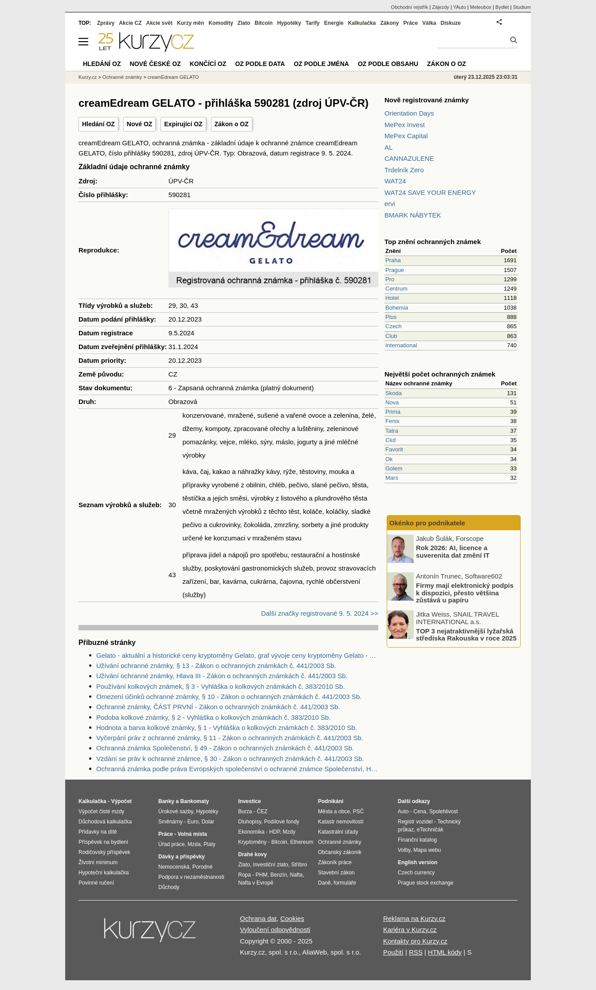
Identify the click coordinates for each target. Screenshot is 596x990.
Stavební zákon (336, 873)
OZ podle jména (321, 63)
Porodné (202, 867)
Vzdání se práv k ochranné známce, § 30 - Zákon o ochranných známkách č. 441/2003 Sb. (230, 758)
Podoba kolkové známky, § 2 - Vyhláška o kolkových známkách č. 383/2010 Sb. (213, 717)
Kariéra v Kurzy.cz (410, 929)
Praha (393, 260)
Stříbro (299, 865)
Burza (245, 811)
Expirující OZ (183, 124)
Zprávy (105, 23)
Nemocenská (173, 867)
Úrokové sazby (175, 811)
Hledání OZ (98, 124)
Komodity (220, 23)
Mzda (194, 844)
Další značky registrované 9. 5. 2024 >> (319, 613)
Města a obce (334, 811)
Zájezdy (440, 7)
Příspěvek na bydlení (103, 842)
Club (391, 336)
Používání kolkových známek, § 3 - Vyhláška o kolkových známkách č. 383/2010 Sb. (220, 686)
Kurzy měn (190, 23)
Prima (392, 411)
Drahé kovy (252, 854)
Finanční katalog (417, 840)
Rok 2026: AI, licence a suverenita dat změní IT (453, 551)
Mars (391, 477)
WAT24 (395, 181)
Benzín (279, 875)
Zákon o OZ (232, 124)
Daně (324, 883)
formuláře (344, 883)
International (401, 345)
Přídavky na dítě (97, 832)
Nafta (296, 875)
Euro (192, 822)
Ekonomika (251, 832)
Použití (393, 952)
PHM (261, 875)
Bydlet (502, 7)
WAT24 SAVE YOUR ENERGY (430, 192)
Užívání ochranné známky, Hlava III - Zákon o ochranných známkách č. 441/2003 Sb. (222, 675)
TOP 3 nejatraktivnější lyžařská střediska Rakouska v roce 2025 (466, 634)
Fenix (392, 421)
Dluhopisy (249, 822)
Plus (390, 317)
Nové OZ (140, 124)
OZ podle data (260, 63)
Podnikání (330, 801)
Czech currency (416, 873)
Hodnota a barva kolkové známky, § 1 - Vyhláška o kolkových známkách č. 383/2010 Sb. (226, 727)
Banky (166, 801)
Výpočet (121, 801)
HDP (274, 832)
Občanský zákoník (339, 852)
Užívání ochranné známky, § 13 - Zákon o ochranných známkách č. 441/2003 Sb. (216, 665)
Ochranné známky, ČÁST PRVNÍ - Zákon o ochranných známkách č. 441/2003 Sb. (218, 706)
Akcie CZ (130, 23)
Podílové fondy (281, 822)
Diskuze (451, 23)
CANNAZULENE (409, 158)
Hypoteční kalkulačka (103, 873)
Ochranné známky (122, 77)
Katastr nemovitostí (341, 822)
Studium (522, 7)
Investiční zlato (270, 865)
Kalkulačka (362, 23)
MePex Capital (406, 136)
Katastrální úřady (338, 832)
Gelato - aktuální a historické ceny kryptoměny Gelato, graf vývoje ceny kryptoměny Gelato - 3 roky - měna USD (237, 655)
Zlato (244, 23)
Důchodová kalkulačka (105, 822)
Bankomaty (194, 801)
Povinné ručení (96, 883)
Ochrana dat (258, 918)
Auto (403, 811)
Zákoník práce (335, 862)
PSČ (358, 811)
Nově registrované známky (426, 100)
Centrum (396, 288)
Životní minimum (98, 862)
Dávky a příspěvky (181, 857)
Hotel (392, 298)
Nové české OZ (155, 63)
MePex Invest (404, 124)
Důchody (168, 887)
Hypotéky (289, 23)
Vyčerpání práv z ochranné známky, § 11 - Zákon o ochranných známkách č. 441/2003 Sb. (229, 738)
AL (388, 147)
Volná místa (192, 834)
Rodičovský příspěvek (104, 852)
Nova (392, 402)
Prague (394, 270)
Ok (389, 459)
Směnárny (170, 822)
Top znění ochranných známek (432, 241)
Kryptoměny (252, 842)
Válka (429, 23)
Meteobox (480, 7)
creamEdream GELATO (173, 77)
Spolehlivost (443, 811)
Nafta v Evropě (255, 883)
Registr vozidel (415, 822)
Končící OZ (208, 63)
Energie (334, 23)
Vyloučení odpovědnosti (275, 929)
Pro (389, 279)
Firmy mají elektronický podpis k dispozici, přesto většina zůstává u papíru (465, 593)
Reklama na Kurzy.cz (414, 918)
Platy (210, 844)
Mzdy (289, 832)
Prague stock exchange (425, 883)
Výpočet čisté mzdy (101, 811)
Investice (249, 801)
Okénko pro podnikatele (427, 523)
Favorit (394, 449)
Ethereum (301, 842)
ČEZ (262, 811)
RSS (416, 952)
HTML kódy (445, 952)
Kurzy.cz (87, 77)
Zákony (389, 23)
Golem (393, 468)
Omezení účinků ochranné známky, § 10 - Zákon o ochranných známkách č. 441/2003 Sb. (228, 696)
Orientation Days (409, 113)
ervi (389, 203)
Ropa (244, 875)
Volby (404, 850)
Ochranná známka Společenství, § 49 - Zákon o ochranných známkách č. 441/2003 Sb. (225, 748)
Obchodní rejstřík (409, 7)
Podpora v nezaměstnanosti (191, 877)
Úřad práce (171, 844)
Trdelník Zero (404, 170)
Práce (411, 23)
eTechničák (430, 830)
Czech (393, 326)
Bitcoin (264, 23)
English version (417, 862)
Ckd (390, 440)
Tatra (391, 430)
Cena (419, 811)
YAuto (459, 7)
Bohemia (396, 307)
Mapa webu (427, 850)
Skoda (393, 393)
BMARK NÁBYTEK (412, 215)
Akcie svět (159, 23)
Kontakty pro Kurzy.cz (415, 941)
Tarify (313, 23)
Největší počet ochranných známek (439, 374)
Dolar (207, 822)
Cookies (292, 918)
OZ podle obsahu (388, 63)
